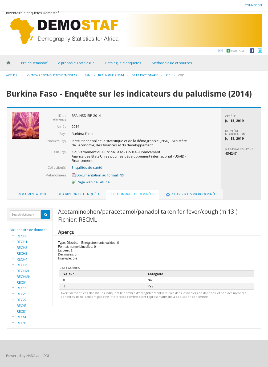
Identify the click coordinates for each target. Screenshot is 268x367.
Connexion (253, 5)
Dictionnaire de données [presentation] (132, 194)
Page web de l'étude (91, 182)
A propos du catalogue (76, 62)
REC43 (22, 305)
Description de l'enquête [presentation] (79, 194)
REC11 (22, 288)
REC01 (22, 282)
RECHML (23, 271)
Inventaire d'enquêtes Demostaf (51, 75)
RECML (22, 317)
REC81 (22, 311)
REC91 (22, 323)
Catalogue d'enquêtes (123, 62)
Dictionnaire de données (28, 230)
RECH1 (22, 242)
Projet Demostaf (34, 62)
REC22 (22, 300)
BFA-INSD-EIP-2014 (111, 75)
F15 (167, 75)
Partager (238, 51)
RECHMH (24, 276)
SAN (87, 75)
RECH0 (22, 236)
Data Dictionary (145, 75)
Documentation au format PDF (98, 175)
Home (8, 63)
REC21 (22, 294)
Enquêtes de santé (87, 167)
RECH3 (22, 253)
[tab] (31, 194)
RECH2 (22, 247)
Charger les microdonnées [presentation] (191, 194)
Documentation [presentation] (32, 194)
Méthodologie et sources (172, 62)
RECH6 (22, 265)
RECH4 (22, 259)
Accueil (12, 75)
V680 (181, 75)
